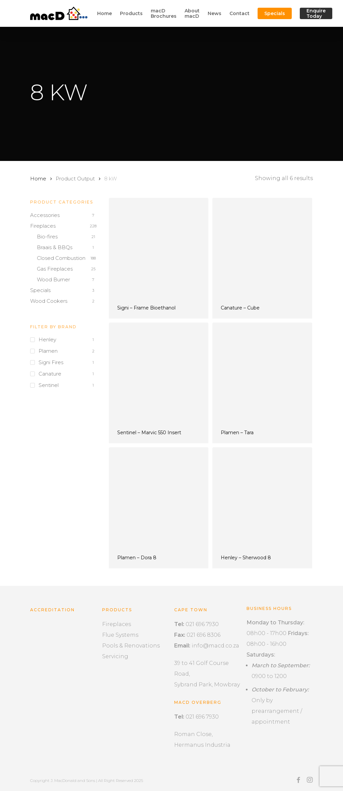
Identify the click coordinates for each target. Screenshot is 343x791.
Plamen (48, 351)
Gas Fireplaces (55, 269)
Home (38, 179)
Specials (40, 290)
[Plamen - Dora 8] (158, 497)
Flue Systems (120, 635)
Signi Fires (51, 362)
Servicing (115, 656)
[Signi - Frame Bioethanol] (158, 247)
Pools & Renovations (131, 645)
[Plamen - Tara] (262, 372)
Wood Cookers (48, 301)
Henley (47, 339)
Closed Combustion (61, 258)
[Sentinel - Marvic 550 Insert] (158, 372)
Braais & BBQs (54, 247)
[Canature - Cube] (262, 247)
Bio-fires (47, 236)
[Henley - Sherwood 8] (262, 497)
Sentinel (49, 385)
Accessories (45, 215)
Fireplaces (43, 226)
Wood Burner (53, 279)
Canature (50, 374)
